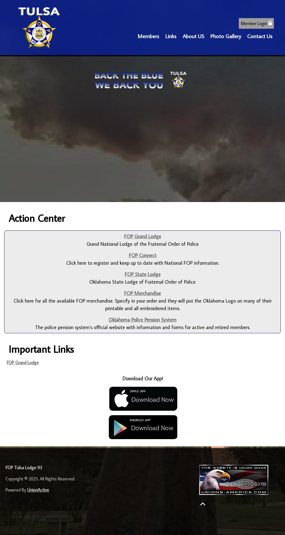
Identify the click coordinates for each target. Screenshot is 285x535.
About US (193, 36)
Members (148, 36)
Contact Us (259, 36)
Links (170, 36)
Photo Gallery (225, 36)
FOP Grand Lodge (23, 362)
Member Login (256, 23)
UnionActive (38, 490)
